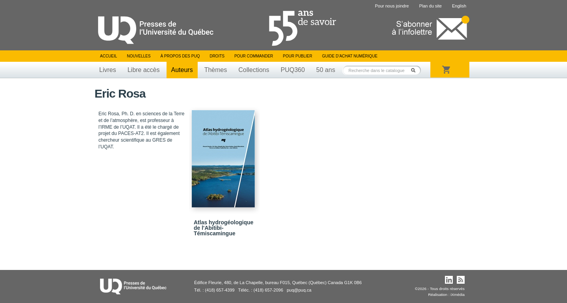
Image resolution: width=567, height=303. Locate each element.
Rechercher (415, 70)
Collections (253, 70)
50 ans (325, 70)
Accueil (108, 56)
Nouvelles (138, 56)
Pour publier (297, 56)
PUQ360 (293, 70)
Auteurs (182, 70)
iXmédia (457, 294)
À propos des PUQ (180, 56)
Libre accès (144, 70)
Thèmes (215, 70)
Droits (216, 56)
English (459, 6)
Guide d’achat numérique (350, 56)
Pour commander (253, 56)
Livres (107, 70)
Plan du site (430, 6)
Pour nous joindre (392, 6)
